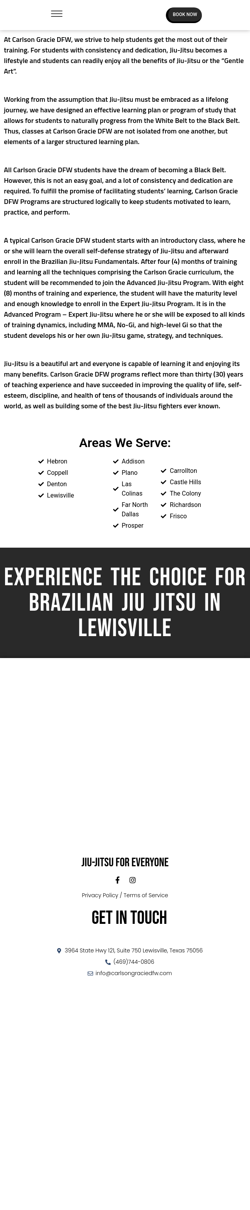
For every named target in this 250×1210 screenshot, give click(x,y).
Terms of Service (146, 895)
